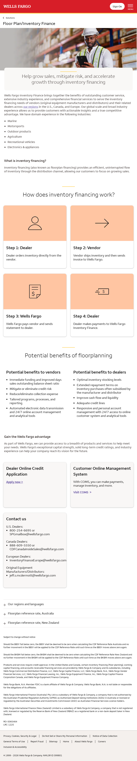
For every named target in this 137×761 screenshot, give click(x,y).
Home (66, 741)
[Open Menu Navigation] (131, 6)
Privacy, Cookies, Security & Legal (19, 736)
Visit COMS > (82, 492)
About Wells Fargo (83, 741)
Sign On (117, 6)
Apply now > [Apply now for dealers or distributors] (14, 482)
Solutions (10, 17)
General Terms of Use (14, 741)
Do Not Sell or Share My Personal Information (64, 736)
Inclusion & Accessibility (15, 747)
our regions (30, 107)
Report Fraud (37, 741)
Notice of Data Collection (105, 736)
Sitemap (53, 741)
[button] (68, 604)
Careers (102, 741)
